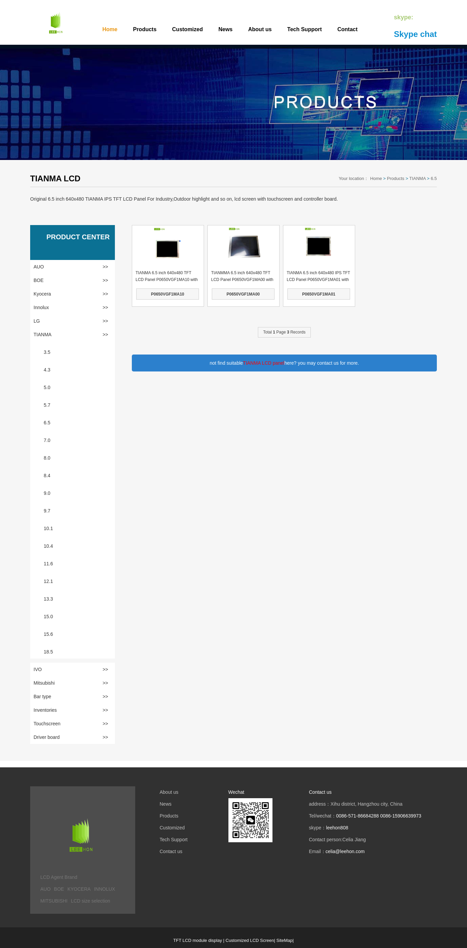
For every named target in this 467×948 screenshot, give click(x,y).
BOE (71, 280)
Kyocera (71, 294)
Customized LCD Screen (250, 940)
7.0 (47, 440)
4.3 (47, 369)
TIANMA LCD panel (263, 363)
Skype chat (415, 34)
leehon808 (337, 827)
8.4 (47, 475)
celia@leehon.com (345, 851)
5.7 (47, 405)
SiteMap (285, 940)
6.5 (434, 178)
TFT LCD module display (197, 940)
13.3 (48, 599)
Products (144, 29)
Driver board (71, 737)
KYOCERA (78, 889)
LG (71, 321)
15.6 (48, 634)
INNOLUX (104, 889)
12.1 (48, 581)
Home (109, 29)
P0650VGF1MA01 (318, 294)
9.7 (47, 510)
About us (259, 29)
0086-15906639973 (400, 816)
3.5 (47, 352)
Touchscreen (71, 723)
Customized (187, 29)
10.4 (48, 546)
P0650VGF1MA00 (243, 294)
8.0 (47, 458)
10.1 (48, 528)
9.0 (47, 493)
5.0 (47, 387)
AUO (71, 267)
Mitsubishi (71, 683)
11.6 (48, 563)
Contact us (171, 851)
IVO (71, 669)
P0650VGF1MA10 (167, 294)
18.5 (48, 651)
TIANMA (417, 178)
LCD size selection (90, 901)
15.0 (48, 616)
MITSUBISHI (53, 901)
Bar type (71, 696)
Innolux (71, 307)
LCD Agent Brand (58, 877)
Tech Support (304, 29)
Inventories (71, 710)
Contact (348, 29)
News (225, 29)
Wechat (236, 792)
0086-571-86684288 (357, 816)
